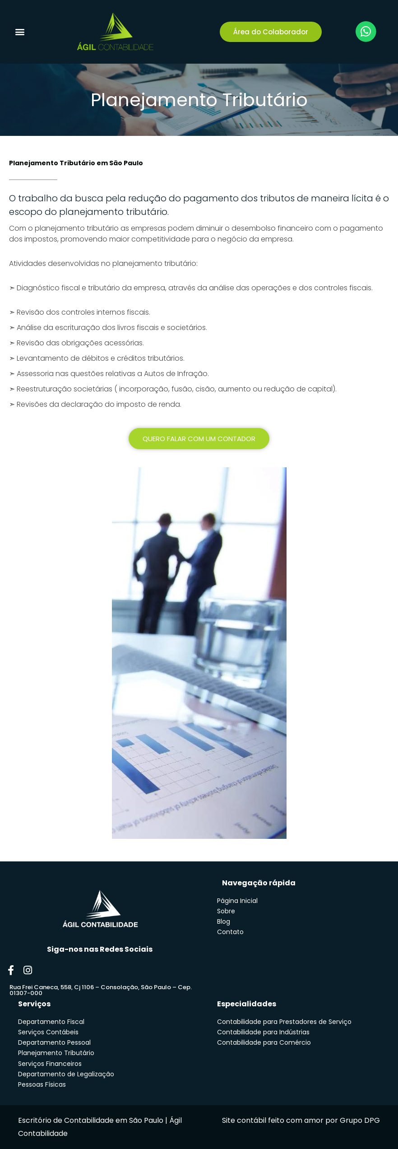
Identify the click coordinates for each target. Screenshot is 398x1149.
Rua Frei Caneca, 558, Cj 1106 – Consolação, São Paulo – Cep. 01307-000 (100, 990)
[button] (20, 31)
